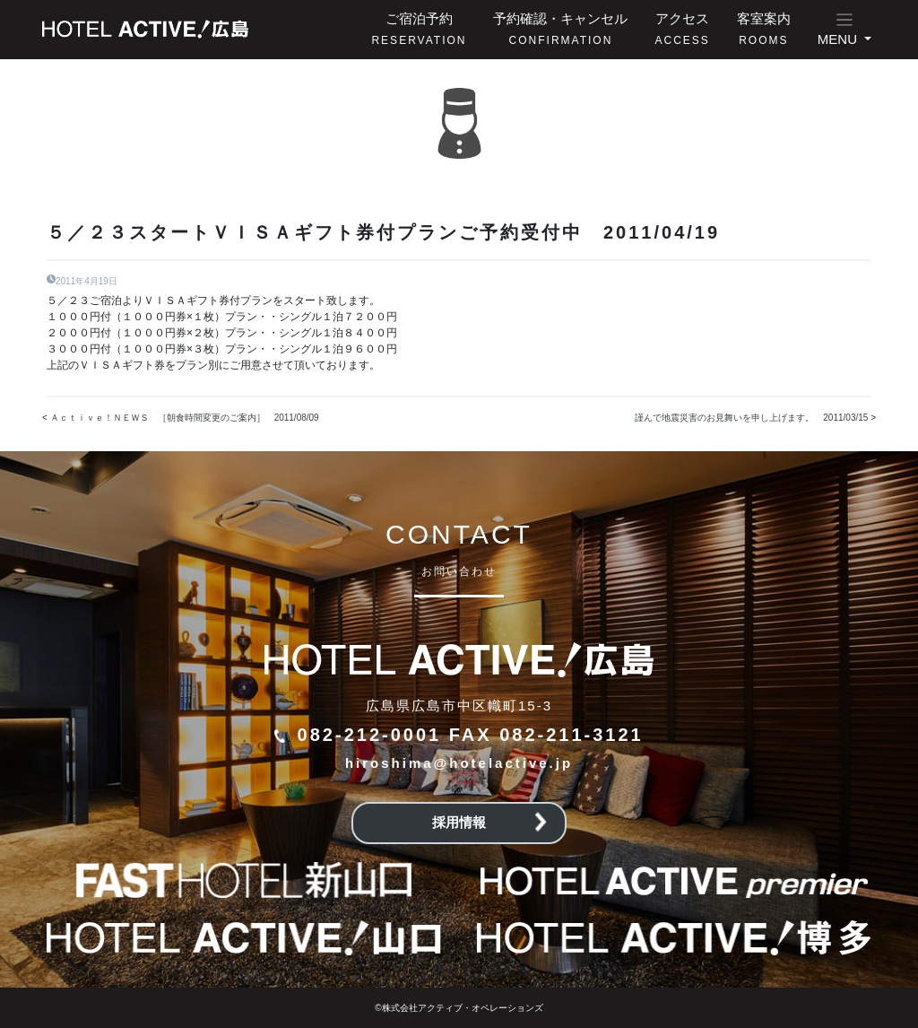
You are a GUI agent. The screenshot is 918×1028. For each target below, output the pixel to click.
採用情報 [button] (489, 822)
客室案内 (764, 29)
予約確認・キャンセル (560, 29)
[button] (844, 29)
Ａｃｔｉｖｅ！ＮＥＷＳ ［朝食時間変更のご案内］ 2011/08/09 (189, 418)
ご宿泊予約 (418, 29)
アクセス (681, 29)
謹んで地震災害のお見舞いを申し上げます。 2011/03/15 (751, 418)
